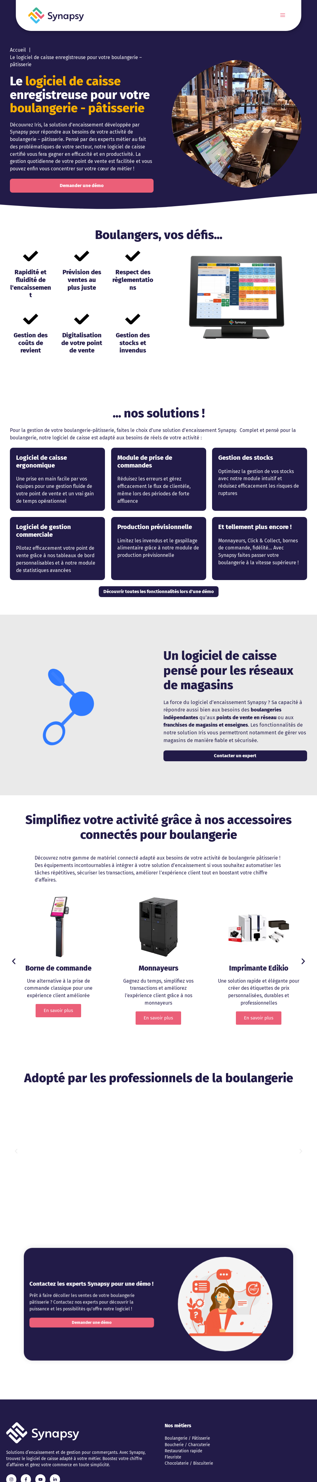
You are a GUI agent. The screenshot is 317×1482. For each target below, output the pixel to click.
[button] (14, 961)
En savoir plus (58, 1010)
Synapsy (19, 132)
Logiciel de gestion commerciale (43, 530)
